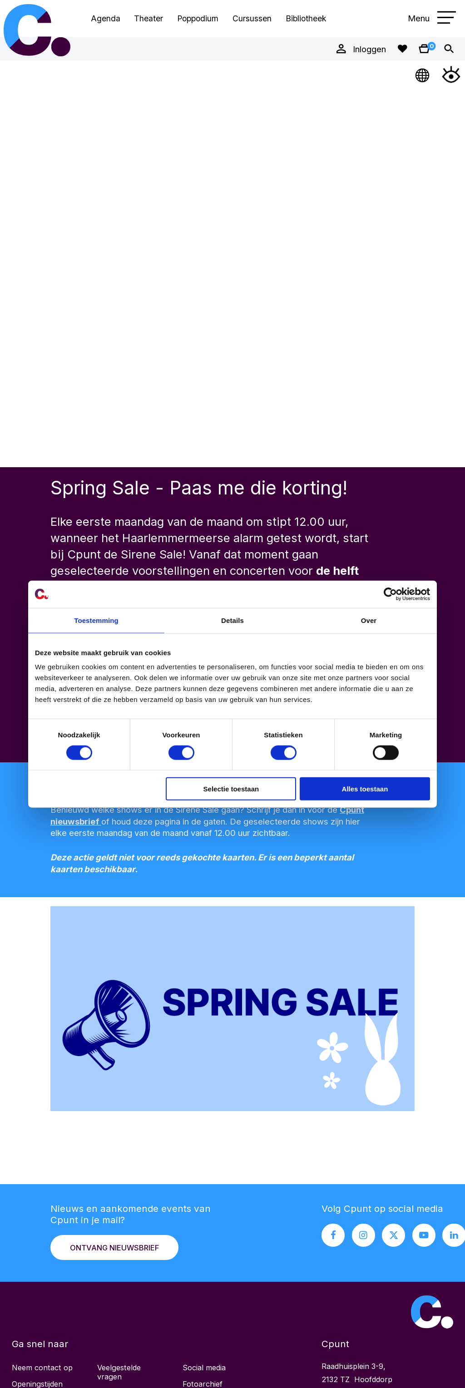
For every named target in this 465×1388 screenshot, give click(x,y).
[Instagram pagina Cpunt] (363, 1235)
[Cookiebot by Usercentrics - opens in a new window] (390, 594)
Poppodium (197, 18)
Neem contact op (42, 1367)
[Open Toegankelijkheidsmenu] (451, 74)
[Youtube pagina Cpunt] (423, 1235)
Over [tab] (369, 620)
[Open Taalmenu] (423, 74)
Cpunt (37, 30)
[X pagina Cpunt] (393, 1235)
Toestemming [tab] (96, 620)
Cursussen (252, 18)
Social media (204, 1367)
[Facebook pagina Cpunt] (333, 1235)
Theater (148, 18)
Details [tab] (232, 620)
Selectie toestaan (231, 789)
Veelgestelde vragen (119, 1372)
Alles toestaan (365, 789)
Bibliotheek (306, 18)
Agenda (105, 18)
